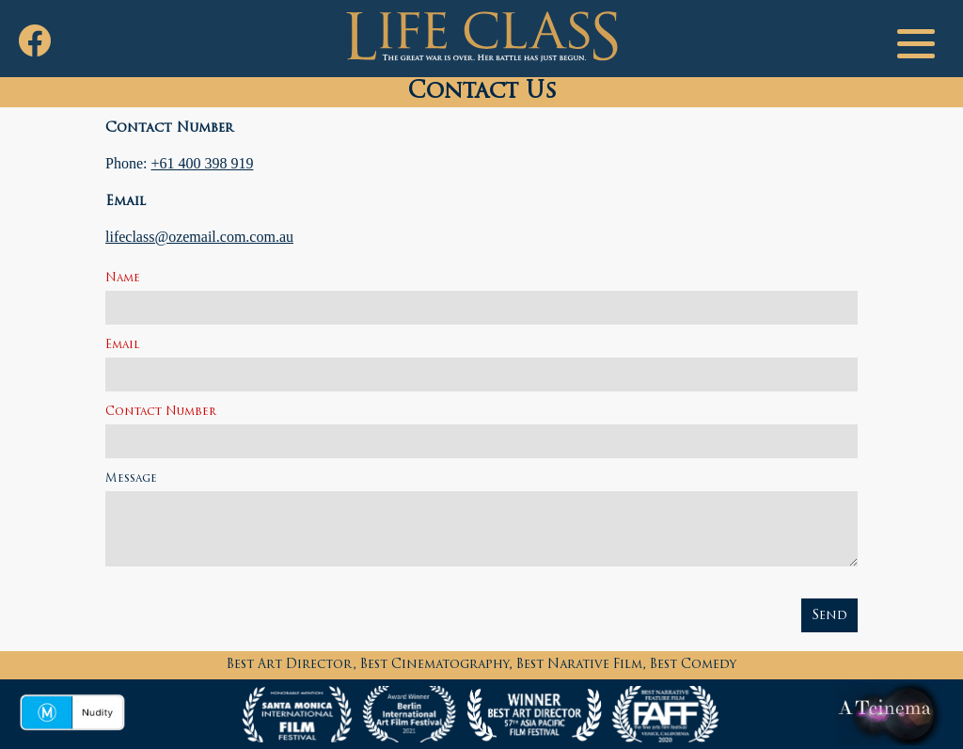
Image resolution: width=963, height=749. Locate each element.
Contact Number (160, 412)
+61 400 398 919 (201, 163)
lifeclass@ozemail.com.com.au (199, 237)
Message (131, 479)
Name (122, 278)
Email (122, 345)
